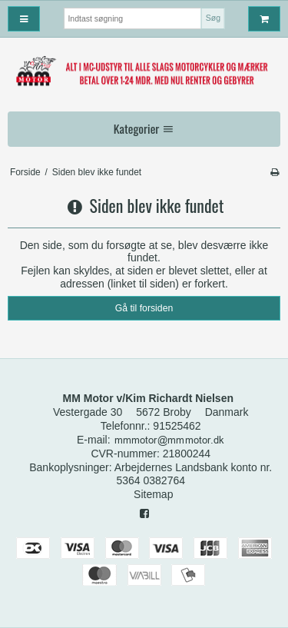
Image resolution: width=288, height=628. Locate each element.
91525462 (176, 426)
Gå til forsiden (144, 308)
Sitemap (153, 494)
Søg (213, 17)
